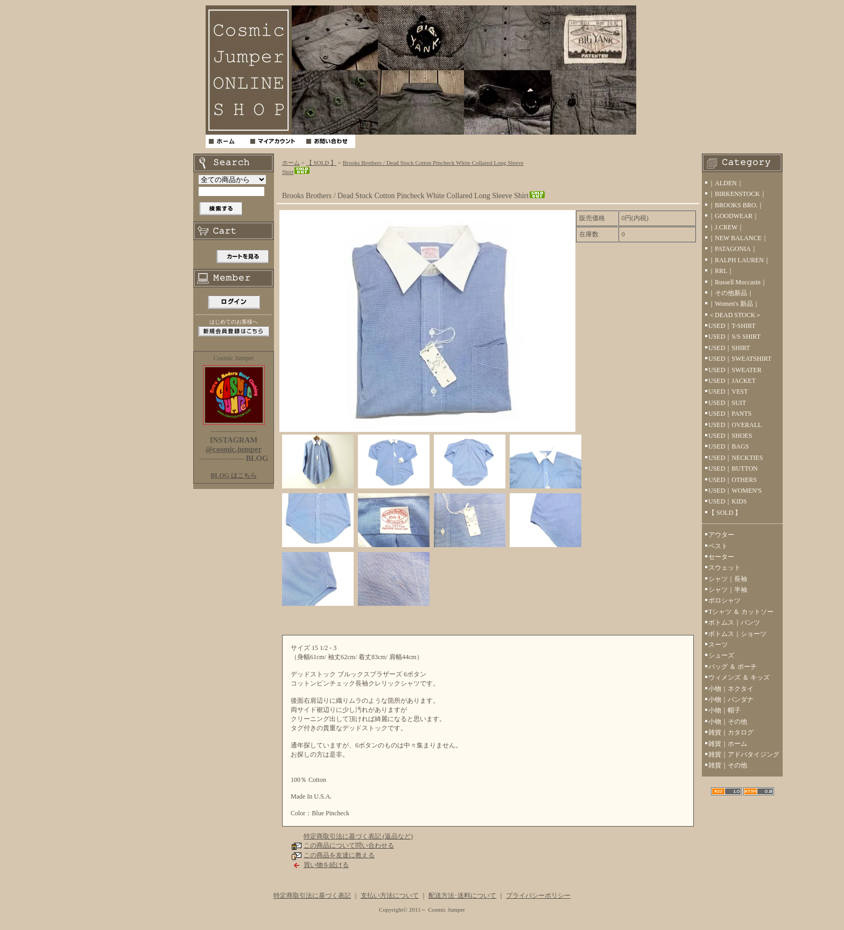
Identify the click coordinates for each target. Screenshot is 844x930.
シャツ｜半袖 (727, 589)
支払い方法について (390, 895)
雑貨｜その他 (727, 765)
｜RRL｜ (721, 271)
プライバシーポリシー (538, 895)
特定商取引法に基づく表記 (312, 895)
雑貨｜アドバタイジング (743, 754)
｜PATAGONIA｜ (732, 249)
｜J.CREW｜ (726, 227)
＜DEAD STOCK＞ (735, 315)
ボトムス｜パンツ (734, 622)
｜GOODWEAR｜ (733, 216)
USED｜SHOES (730, 435)
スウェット (724, 567)
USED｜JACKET (732, 380)
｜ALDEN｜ (725, 183)
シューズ (721, 655)
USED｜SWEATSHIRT (739, 358)
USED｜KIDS (727, 501)
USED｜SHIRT (729, 348)
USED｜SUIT (727, 403)
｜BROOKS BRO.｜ (736, 205)
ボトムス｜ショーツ (737, 634)
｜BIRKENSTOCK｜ (737, 194)
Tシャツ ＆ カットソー (740, 612)
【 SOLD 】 (321, 162)
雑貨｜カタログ (731, 732)
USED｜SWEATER (735, 370)
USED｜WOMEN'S (735, 490)
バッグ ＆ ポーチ (732, 666)
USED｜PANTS (729, 413)
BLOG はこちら (233, 475)
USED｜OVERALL (735, 425)
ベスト (718, 546)
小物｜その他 (727, 721)
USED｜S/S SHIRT (734, 336)
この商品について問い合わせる (349, 845)
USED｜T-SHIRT (732, 326)
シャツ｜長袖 (727, 579)
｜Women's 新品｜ (733, 303)
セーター (721, 557)
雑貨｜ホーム (727, 743)
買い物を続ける (326, 865)
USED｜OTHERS (732, 480)
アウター (721, 535)
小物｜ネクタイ (731, 689)
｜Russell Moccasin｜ (737, 282)
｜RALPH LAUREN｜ (739, 260)
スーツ (718, 644)
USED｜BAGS (728, 446)
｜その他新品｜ (731, 293)
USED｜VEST (728, 391)
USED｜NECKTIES (735, 457)
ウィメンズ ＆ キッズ (739, 677)
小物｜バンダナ (731, 699)
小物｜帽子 (724, 710)
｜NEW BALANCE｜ (738, 238)
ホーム (291, 162)
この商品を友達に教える (339, 855)
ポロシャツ (724, 600)
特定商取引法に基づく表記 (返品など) (358, 836)
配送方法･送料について (462, 895)
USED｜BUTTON (733, 468)
